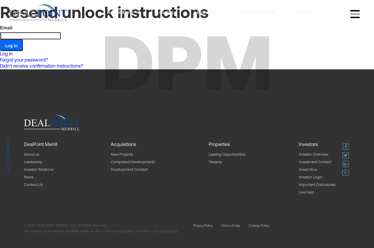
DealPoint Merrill (257, 12)
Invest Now (308, 170)
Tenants (215, 162)
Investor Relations (38, 170)
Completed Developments (133, 162)
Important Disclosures (317, 185)
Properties (219, 145)
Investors (207, 12)
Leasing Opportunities (227, 154)
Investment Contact (315, 162)
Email (6, 27)
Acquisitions (120, 12)
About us (31, 154)
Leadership (33, 162)
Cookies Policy (259, 226)
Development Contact (129, 170)
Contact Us (33, 185)
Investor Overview (313, 154)
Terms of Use (230, 226)
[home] (38, 12)
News (304, 12)
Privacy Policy (202, 226)
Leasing (165, 12)
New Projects (122, 154)
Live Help (306, 192)
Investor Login (310, 177)
